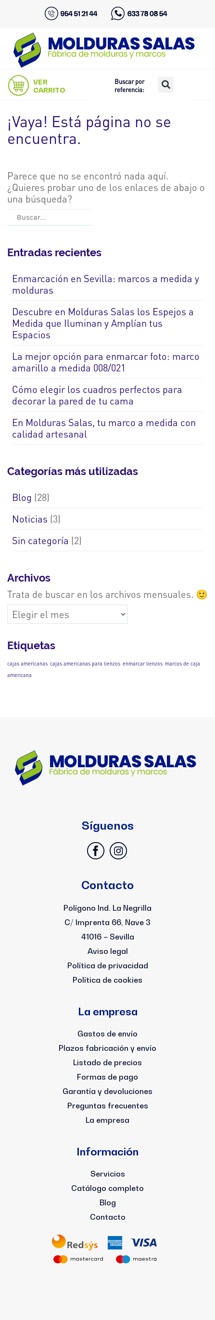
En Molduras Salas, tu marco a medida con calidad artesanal (104, 428)
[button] (166, 85)
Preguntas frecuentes (107, 1105)
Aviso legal (108, 951)
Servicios (107, 1173)
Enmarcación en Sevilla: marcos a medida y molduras (105, 284)
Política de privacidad (107, 965)
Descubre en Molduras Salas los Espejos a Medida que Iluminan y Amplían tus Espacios (103, 323)
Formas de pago (107, 1077)
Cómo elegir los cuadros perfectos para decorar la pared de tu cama (97, 395)
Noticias (30, 518)
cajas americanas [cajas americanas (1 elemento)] (27, 663)
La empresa (107, 1120)
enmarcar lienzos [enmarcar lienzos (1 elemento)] (143, 663)
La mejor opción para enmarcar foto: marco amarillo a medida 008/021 (106, 362)
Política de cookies (107, 980)
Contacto (108, 1217)
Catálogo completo (107, 1188)
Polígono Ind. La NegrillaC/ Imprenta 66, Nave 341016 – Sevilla (107, 922)
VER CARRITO (49, 86)
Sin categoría (40, 540)
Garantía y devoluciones (107, 1091)
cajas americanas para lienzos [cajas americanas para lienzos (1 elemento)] (85, 663)
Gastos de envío (107, 1033)
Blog (22, 497)
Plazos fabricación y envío (107, 1048)
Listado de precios (107, 1062)
